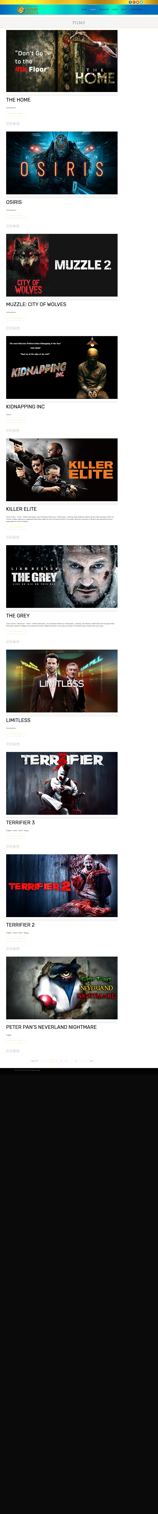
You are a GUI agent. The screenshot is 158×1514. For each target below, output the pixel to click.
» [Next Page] (85, 1061)
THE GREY (18, 616)
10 (76, 1061)
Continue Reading (16, 113)
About (124, 10)
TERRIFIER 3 (20, 823)
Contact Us (136, 10)
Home (84, 10)
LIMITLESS (18, 720)
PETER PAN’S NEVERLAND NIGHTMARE (51, 1027)
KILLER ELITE (21, 509)
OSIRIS (14, 202)
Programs (104, 10)
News (115, 10)
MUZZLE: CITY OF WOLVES (36, 304)
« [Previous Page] (43, 1061)
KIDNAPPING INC (25, 407)
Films (93, 10)
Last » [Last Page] (92, 1061)
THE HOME (18, 100)
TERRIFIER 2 (20, 925)
